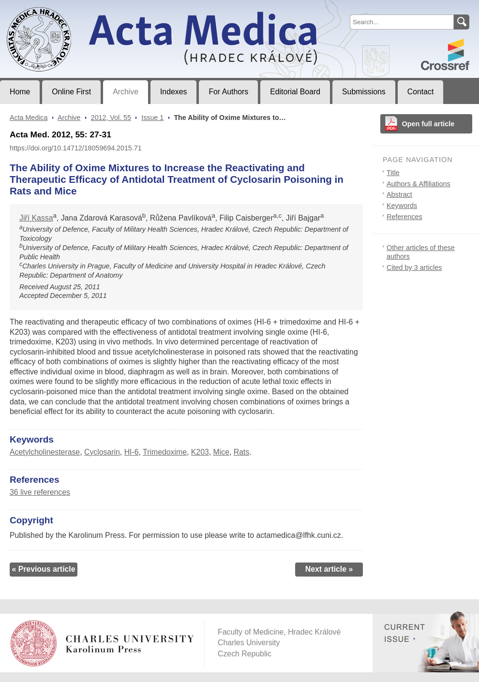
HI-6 (131, 452)
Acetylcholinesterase (45, 452)
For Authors (228, 92)
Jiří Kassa (36, 218)
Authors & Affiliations (418, 184)
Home (20, 92)
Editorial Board (295, 92)
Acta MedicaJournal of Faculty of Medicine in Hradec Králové (80, 7)
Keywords (402, 205)
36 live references (40, 492)
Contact (420, 92)
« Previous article (43, 569)
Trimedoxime (165, 452)
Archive (125, 92)
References (404, 217)
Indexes (173, 92)
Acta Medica (28, 117)
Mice (221, 452)
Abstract (399, 194)
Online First (71, 92)
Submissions (364, 92)
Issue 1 (152, 117)
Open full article (428, 124)
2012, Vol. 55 (111, 117)
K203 (200, 452)
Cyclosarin (102, 452)
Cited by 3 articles (414, 267)
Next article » (329, 569)
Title (393, 173)
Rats (242, 452)
